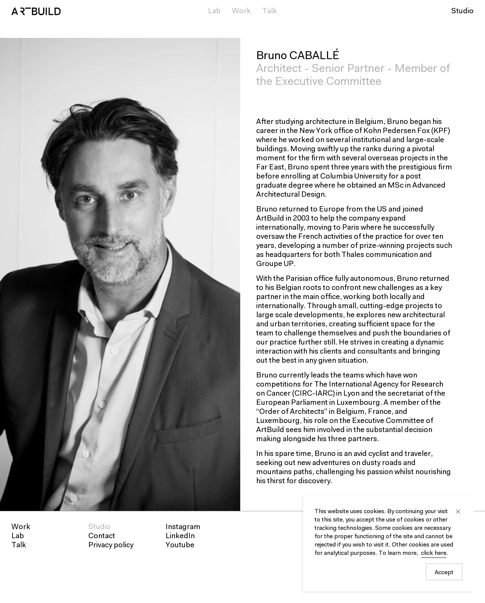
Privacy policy (110, 545)
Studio (462, 11)
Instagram (183, 527)
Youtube (180, 545)
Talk (269, 11)
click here (433, 553)
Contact (101, 536)
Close (458, 511)
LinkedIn (180, 536)
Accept (444, 573)
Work (241, 11)
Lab (214, 11)
